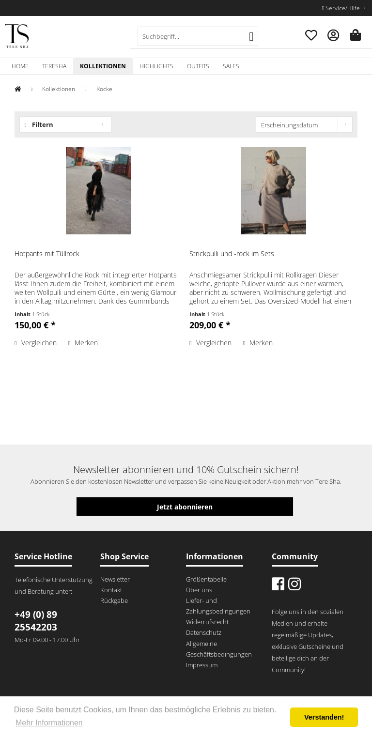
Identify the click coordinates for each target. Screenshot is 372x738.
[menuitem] (198, 36)
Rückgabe (114, 600)
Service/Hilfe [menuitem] (341, 8)
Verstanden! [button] (324, 717)
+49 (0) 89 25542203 (36, 620)
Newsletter (115, 579)
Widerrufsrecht (207, 621)
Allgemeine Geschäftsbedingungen (219, 649)
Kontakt (111, 589)
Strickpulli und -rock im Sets (231, 253)
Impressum (201, 665)
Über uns (199, 589)
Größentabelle (206, 579)
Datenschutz (203, 632)
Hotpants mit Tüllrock (47, 253)
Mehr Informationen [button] (49, 723)
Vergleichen (35, 342)
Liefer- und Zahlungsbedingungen (218, 605)
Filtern (39, 124)
